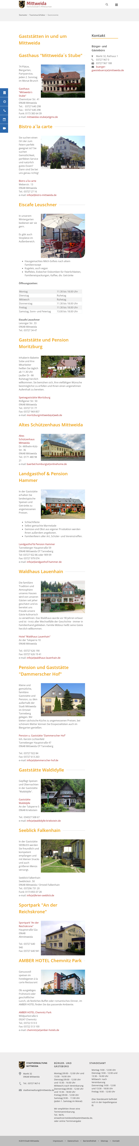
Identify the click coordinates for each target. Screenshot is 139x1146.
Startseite (23, 15)
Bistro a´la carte (27, 181)
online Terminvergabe (70, 1121)
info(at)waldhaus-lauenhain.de (43, 657)
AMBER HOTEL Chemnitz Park (35, 1012)
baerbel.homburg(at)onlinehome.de (47, 464)
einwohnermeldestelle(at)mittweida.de (73, 1118)
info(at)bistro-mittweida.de (41, 195)
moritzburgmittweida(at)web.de (44, 415)
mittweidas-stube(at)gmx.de (42, 117)
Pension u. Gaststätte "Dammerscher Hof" (42, 735)
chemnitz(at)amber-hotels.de (42, 1030)
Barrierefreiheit (89, 1141)
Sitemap (104, 1141)
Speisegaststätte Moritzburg (34, 397)
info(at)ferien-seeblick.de (40, 895)
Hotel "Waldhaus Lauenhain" (34, 636)
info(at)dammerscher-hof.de (42, 760)
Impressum (58, 1141)
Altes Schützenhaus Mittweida (27, 439)
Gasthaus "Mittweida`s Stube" (25, 92)
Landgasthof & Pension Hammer (37, 544)
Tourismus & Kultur (37, 15)
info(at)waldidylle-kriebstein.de (44, 820)
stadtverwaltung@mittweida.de (38, 1090)
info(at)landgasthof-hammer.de (44, 561)
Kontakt (116, 1141)
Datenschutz (73, 1141)
